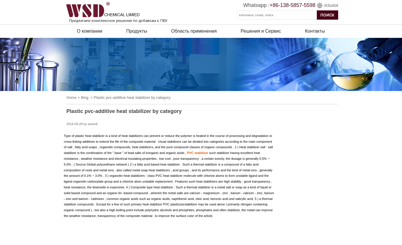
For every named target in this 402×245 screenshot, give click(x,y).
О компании (89, 31)
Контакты (315, 31)
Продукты (136, 31)
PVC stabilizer (197, 153)
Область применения (194, 31)
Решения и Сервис (261, 31)
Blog (84, 97)
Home (72, 97)
